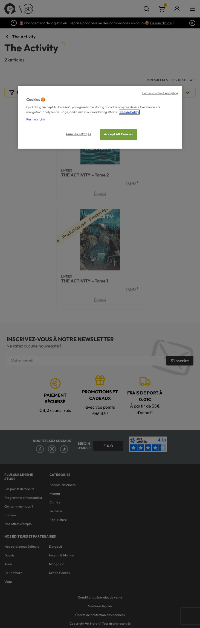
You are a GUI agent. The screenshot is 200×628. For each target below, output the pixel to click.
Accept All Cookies (118, 134)
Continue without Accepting (160, 93)
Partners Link (35, 119)
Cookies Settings (78, 134)
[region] (100, 117)
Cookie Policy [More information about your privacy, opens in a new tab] (129, 112)
